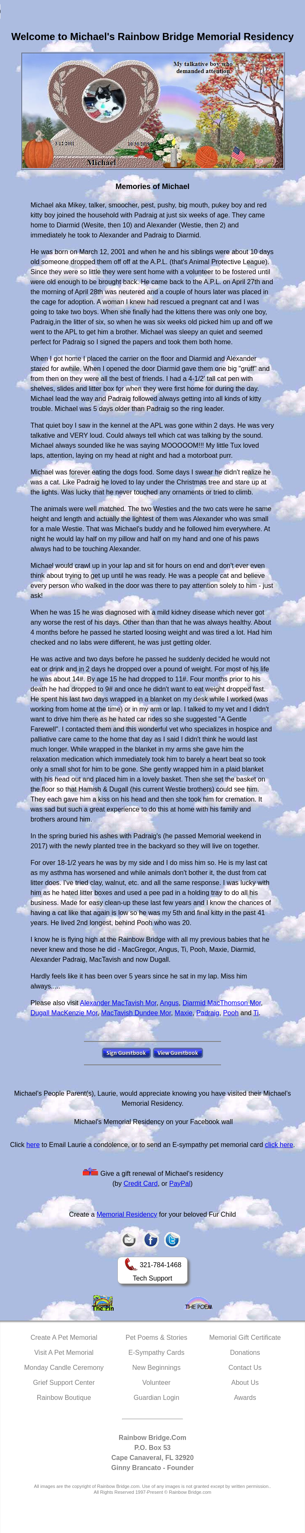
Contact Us (245, 1367)
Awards (245, 1397)
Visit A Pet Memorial (64, 1352)
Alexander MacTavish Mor (118, 1002)
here (33, 1144)
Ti (256, 1012)
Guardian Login (156, 1397)
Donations (245, 1352)
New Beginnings (156, 1367)
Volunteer (156, 1382)
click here (279, 1144)
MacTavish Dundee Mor (136, 1012)
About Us (245, 1382)
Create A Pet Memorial (63, 1337)
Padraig (207, 1012)
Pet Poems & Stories (157, 1337)
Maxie (184, 1012)
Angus (169, 1002)
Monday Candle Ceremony (64, 1367)
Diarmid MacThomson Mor (222, 1002)
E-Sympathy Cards (156, 1352)
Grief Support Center (64, 1382)
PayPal (180, 1183)
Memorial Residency (127, 1214)
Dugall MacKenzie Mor (63, 1012)
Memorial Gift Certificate (245, 1337)
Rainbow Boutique (64, 1397)
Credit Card (141, 1183)
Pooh (231, 1012)
